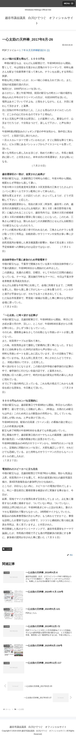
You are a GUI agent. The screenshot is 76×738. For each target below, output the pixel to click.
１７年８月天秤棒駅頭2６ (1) (34, 50)
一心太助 (7, 549)
